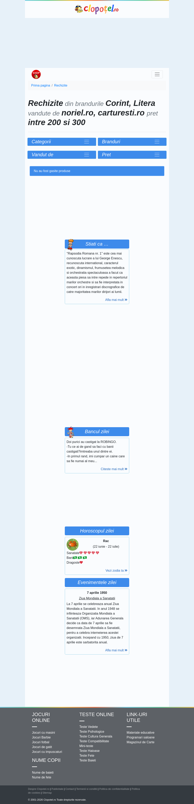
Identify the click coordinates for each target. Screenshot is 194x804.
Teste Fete (86, 755)
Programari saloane (141, 737)
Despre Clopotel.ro (38, 788)
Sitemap (47, 792)
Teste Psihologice (91, 731)
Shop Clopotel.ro (36, 74)
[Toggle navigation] (157, 74)
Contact (69, 788)
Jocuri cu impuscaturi (47, 751)
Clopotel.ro (97, 9)
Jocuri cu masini (43, 732)
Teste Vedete (88, 726)
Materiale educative (140, 732)
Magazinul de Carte (140, 742)
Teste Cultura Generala (95, 736)
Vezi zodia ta (116, 570)
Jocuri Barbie (41, 737)
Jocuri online (41, 717)
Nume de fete (41, 777)
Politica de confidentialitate (114, 788)
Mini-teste (86, 746)
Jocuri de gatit (42, 747)
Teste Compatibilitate (94, 741)
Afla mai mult (116, 300)
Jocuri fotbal (40, 742)
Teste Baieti (87, 760)
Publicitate (57, 788)
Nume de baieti (43, 772)
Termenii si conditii (86, 788)
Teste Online (96, 714)
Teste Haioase (89, 750)
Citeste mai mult (114, 469)
